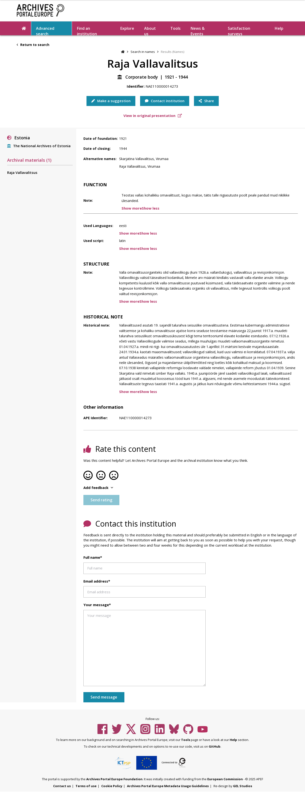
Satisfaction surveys (239, 30)
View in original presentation (152, 115)
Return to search (33, 44)
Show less (150, 208)
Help (279, 28)
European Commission (225, 779)
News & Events (198, 30)
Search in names (143, 52)
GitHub (214, 746)
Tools (175, 28)
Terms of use (86, 786)
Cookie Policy (111, 786)
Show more (132, 208)
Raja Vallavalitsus (22, 172)
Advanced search (45, 30)
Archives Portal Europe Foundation (114, 779)
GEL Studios (242, 786)
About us (150, 30)
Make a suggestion (111, 100)
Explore (127, 28)
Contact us (62, 786)
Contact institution (164, 100)
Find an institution (87, 30)
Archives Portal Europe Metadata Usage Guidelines (168, 786)
